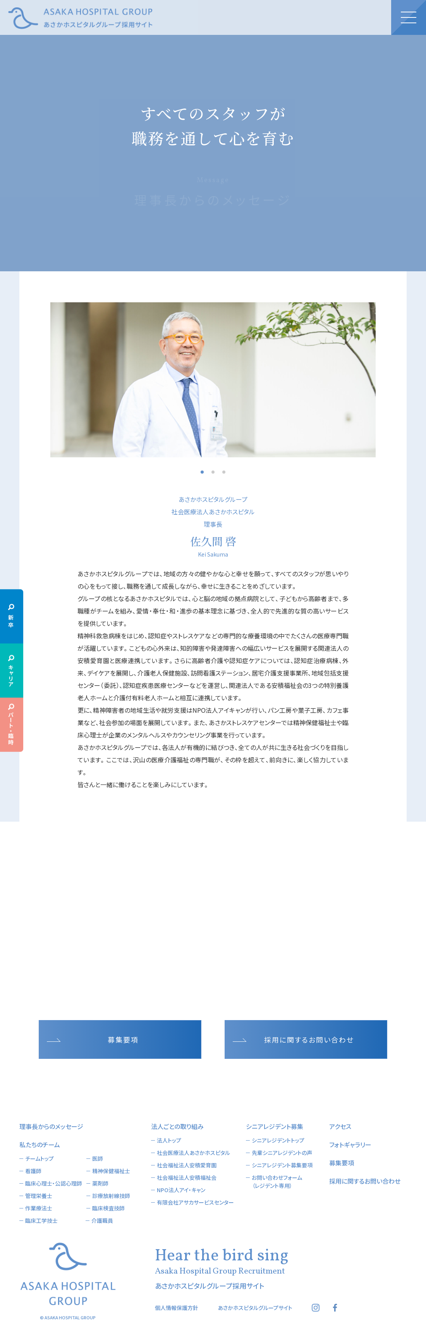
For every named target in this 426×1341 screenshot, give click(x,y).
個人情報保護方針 (176, 1308)
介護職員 (102, 1220)
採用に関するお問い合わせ (309, 1039)
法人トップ (169, 1140)
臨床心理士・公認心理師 (53, 1183)
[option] (213, 379)
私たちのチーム (39, 1144)
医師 (97, 1158)
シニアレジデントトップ (278, 1140)
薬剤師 (100, 1183)
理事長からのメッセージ (51, 1126)
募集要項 (123, 1039)
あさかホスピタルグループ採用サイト (80, 18)
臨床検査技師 (108, 1208)
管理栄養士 (38, 1196)
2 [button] (213, 472)
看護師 (33, 1171)
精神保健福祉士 (111, 1171)
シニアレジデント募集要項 (282, 1165)
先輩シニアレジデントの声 (282, 1153)
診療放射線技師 (111, 1196)
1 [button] (202, 472)
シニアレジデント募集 (274, 1126)
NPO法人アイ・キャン (181, 1190)
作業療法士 (38, 1208)
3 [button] (223, 472)
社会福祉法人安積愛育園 (186, 1165)
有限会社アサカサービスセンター (195, 1202)
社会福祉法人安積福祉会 (186, 1177)
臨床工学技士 (41, 1220)
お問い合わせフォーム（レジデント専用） (277, 1181)
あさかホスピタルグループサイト (255, 1308)
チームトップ (39, 1158)
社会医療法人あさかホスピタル (193, 1153)
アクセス (340, 1126)
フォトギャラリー (350, 1144)
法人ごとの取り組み (177, 1126)
